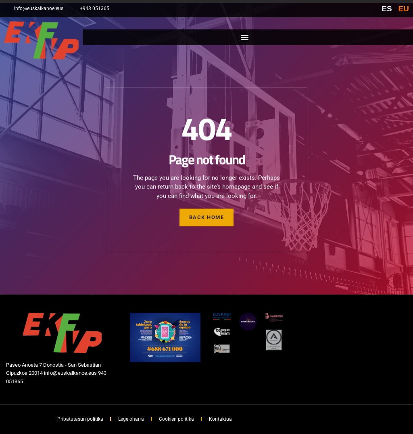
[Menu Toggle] (245, 37)
